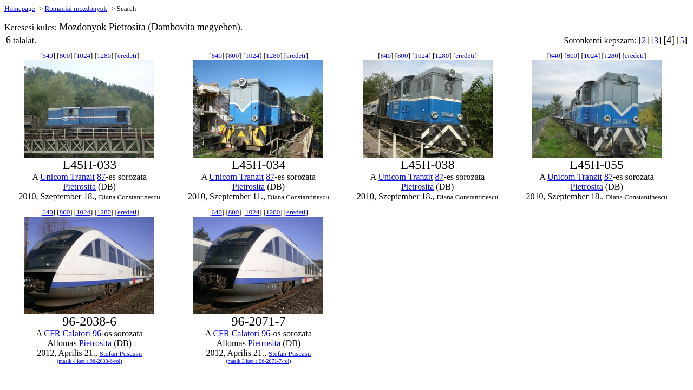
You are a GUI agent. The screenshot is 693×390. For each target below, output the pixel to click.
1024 (83, 55)
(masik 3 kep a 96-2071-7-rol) (258, 361)
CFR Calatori (67, 333)
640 (47, 55)
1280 (104, 55)
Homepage (19, 8)
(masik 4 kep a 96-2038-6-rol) (89, 361)
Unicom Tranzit (67, 176)
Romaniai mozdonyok (75, 8)
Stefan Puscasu (121, 353)
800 (65, 55)
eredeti (126, 55)
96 (97, 333)
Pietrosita (79, 186)
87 (101, 176)
